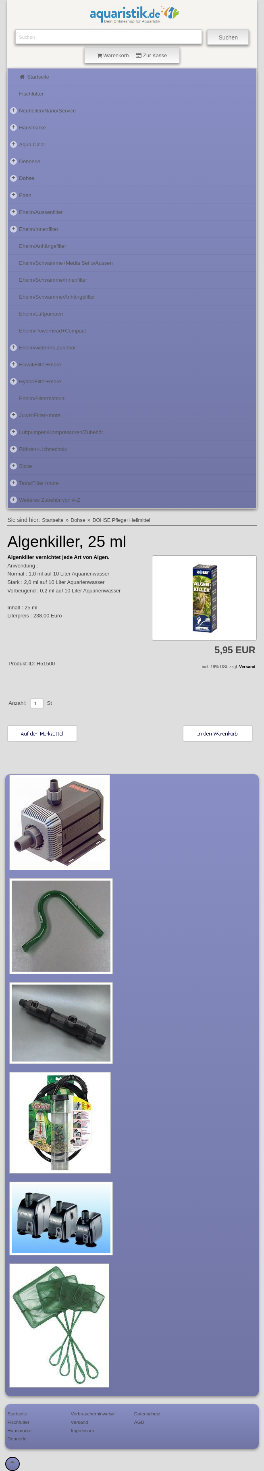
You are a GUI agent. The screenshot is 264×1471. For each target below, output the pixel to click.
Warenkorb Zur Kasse (132, 55)
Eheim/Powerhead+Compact (52, 331)
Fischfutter (31, 94)
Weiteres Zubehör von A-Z (45, 499)
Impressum (82, 1430)
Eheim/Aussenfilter (36, 212)
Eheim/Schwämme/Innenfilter (53, 280)
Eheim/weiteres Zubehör (43, 347)
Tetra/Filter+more (34, 482)
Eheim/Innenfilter (34, 228)
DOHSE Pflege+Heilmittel (121, 520)
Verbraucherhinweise (93, 1413)
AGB (139, 1422)
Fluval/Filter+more (35, 364)
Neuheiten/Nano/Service (43, 110)
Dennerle (25, 161)
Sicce (21, 465)
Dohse (22, 178)
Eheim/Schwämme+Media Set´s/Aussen (65, 263)
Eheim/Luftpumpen (41, 314)
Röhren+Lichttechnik (38, 449)
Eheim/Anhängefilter (42, 246)
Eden (20, 195)
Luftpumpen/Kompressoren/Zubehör (56, 432)
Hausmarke (28, 127)
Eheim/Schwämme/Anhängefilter (57, 297)
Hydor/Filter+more (35, 381)
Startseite (34, 77)
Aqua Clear (27, 144)
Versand (247, 667)
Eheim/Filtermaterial (42, 398)
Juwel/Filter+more (35, 415)
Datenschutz (147, 1413)
